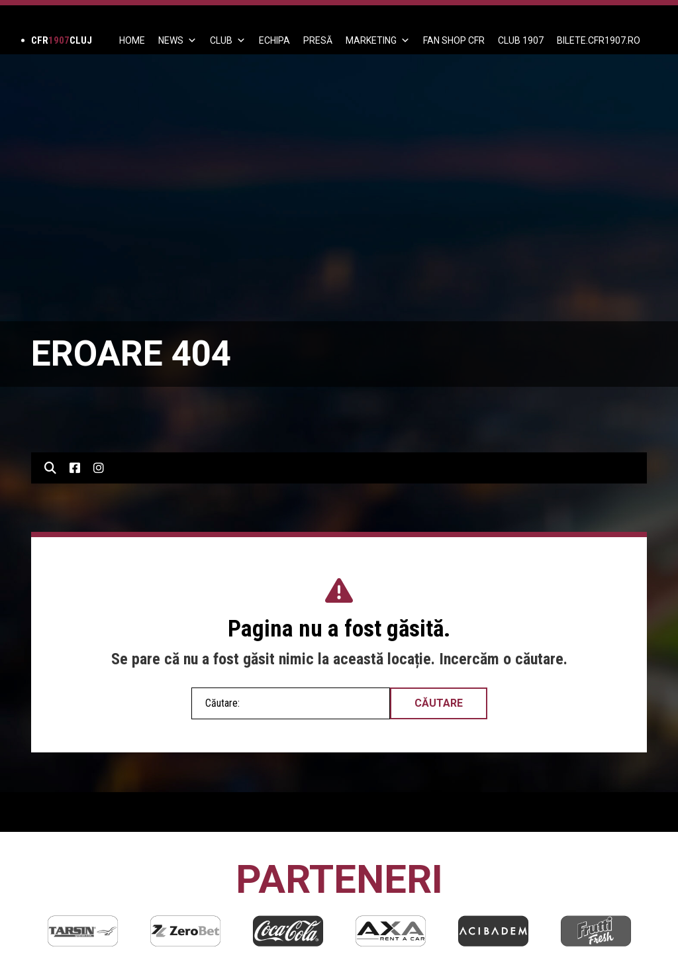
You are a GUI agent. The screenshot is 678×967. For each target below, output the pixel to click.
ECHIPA (274, 40)
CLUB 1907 (521, 40)
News (177, 40)
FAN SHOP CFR (454, 40)
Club (228, 40)
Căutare (438, 703)
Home (132, 40)
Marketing (378, 40)
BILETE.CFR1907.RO (598, 40)
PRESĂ (317, 40)
